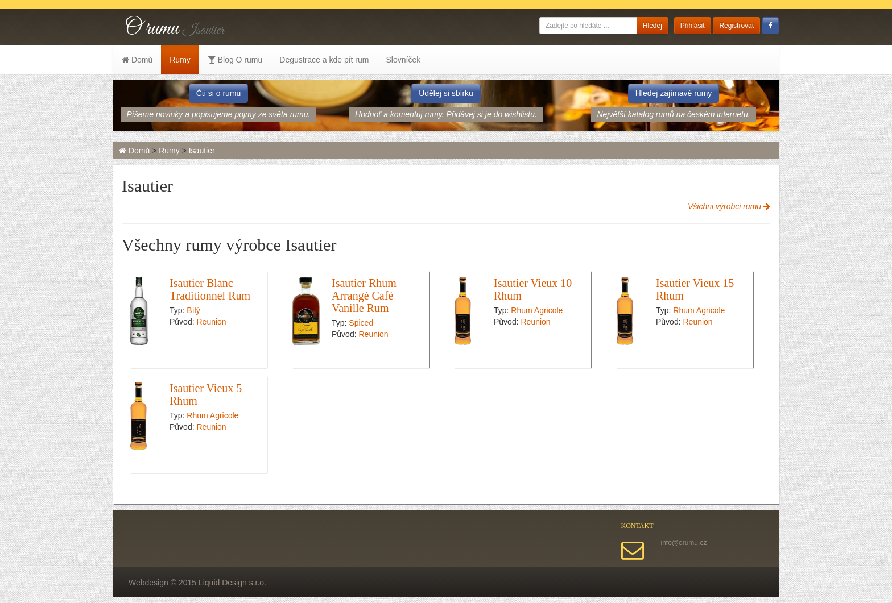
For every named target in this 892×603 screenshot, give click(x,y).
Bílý (193, 310)
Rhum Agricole (537, 310)
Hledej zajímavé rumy (673, 93)
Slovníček (403, 59)
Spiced (361, 322)
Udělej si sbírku (446, 93)
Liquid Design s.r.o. (232, 582)
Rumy (180, 59)
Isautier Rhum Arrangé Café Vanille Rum (364, 295)
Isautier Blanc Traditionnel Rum (210, 289)
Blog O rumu (235, 59)
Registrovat (736, 26)
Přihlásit (692, 26)
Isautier (202, 150)
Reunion (211, 321)
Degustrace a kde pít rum (324, 59)
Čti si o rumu (218, 93)
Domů (137, 59)
